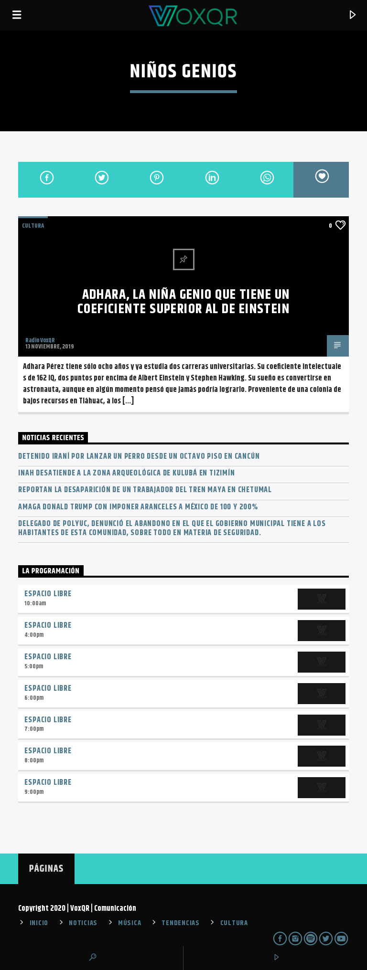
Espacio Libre (47, 594)
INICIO (39, 923)
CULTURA (234, 923)
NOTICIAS (83, 923)
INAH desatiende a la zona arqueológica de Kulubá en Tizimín (126, 473)
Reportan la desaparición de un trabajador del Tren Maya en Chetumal (145, 490)
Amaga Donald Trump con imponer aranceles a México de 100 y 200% (138, 507)
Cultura (33, 226)
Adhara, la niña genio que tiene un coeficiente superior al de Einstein (183, 302)
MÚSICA (129, 923)
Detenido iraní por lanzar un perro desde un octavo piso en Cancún (138, 456)
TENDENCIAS (180, 923)
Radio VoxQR (40, 340)
